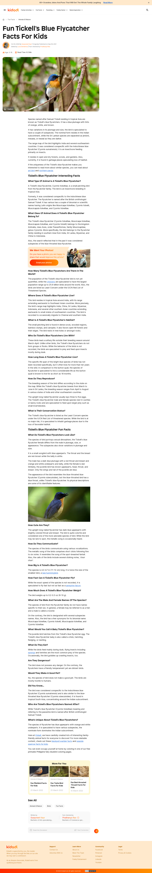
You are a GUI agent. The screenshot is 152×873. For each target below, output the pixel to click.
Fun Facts (39, 10)
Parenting (49, 10)
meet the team (78, 853)
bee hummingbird (50, 573)
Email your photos (43, 263)
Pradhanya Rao (45, 47)
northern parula (46, 171)
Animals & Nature (37, 779)
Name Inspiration (75, 10)
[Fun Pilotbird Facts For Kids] (39, 771)
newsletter (76, 856)
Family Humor (61, 10)
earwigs (31, 653)
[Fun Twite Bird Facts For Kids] (59, 771)
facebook (99, 850)
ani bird (31, 171)
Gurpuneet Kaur (27, 44)
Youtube (98, 863)
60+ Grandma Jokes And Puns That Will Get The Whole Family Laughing (70, 2)
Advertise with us (56, 853)
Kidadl (4, 19)
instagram (98, 856)
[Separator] (96, 831)
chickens (51, 282)
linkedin (98, 859)
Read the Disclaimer (40, 830)
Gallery (10, 109)
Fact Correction (83, 830)
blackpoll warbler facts (61, 741)
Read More (108, 2)
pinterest (98, 853)
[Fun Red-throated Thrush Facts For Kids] (79, 771)
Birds (49, 806)
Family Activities (26, 10)
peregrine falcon (73, 586)
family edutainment (79, 859)
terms (120, 850)
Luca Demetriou (23, 47)
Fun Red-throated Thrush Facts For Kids (78, 785)
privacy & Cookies (124, 853)
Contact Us (54, 850)
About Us (75, 850)
